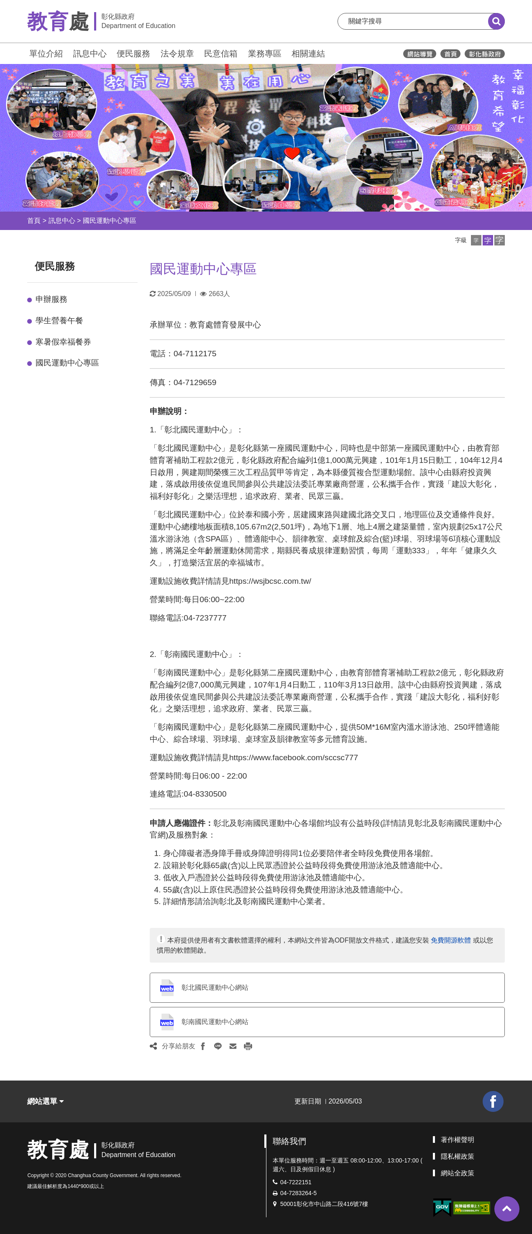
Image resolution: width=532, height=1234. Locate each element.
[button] (476, 240)
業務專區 (264, 53)
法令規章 (177, 53)
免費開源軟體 (451, 940)
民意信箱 (221, 53)
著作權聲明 (457, 1139)
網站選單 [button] (45, 1101)
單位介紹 (46, 53)
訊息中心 (90, 53)
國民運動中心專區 (109, 220)
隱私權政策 (457, 1156)
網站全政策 (457, 1173)
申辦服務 (51, 299)
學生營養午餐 (59, 320)
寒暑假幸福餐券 (63, 341)
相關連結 (308, 53)
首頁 (34, 220)
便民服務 (133, 53)
